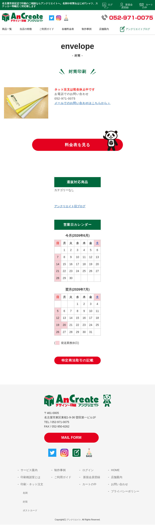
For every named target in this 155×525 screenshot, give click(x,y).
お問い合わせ (119, 484)
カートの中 (147, 6)
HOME (115, 470)
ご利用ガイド (46, 29)
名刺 (25, 493)
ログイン (108, 6)
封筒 (25, 502)
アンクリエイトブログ (137, 29)
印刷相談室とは (30, 477)
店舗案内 (104, 29)
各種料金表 (68, 29)
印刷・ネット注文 (32, 484)
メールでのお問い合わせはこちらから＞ (82, 103)
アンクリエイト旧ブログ (69, 206)
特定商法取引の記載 (77, 360)
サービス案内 (29, 470)
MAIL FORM (71, 438)
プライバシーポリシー (125, 491)
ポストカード (30, 510)
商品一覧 (7, 29)
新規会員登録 (127, 6)
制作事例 (86, 29)
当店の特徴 (26, 29)
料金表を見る (77, 145)
